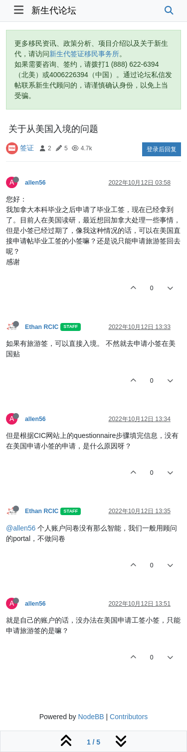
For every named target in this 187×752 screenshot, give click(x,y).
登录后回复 (162, 149)
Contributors (129, 717)
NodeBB (91, 717)
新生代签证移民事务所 (84, 54)
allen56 (35, 182)
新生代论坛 (53, 10)
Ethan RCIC (41, 326)
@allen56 (20, 528)
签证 (27, 148)
